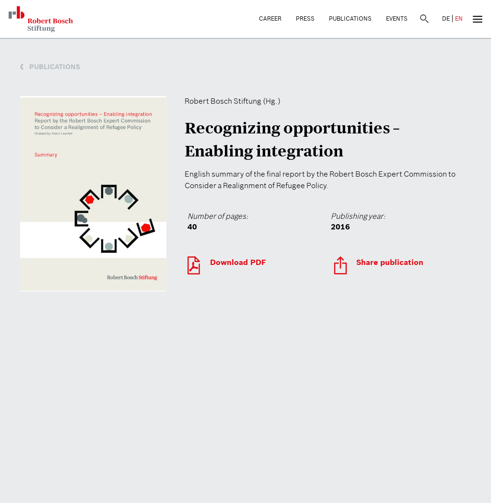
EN (459, 18)
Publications (350, 18)
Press (305, 18)
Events (397, 18)
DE (446, 18)
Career (270, 18)
